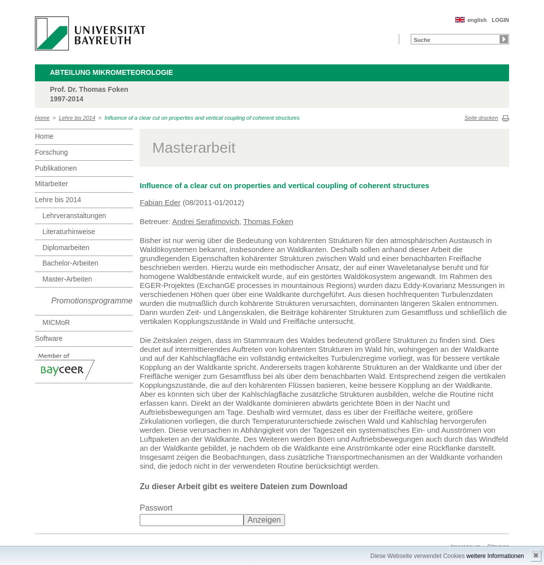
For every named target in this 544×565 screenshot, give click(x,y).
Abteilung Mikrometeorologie (111, 72)
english (477, 20)
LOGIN (500, 20)
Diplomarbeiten (65, 248)
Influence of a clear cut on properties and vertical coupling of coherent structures (201, 118)
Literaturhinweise (68, 232)
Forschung (51, 152)
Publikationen (56, 168)
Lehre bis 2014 (77, 118)
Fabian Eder (160, 202)
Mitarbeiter (51, 184)
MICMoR (56, 322)
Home (42, 118)
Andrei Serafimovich (205, 221)
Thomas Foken (268, 221)
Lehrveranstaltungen (74, 216)
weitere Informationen (495, 556)
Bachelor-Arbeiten (70, 263)
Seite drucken (481, 118)
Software (48, 338)
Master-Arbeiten (67, 279)
